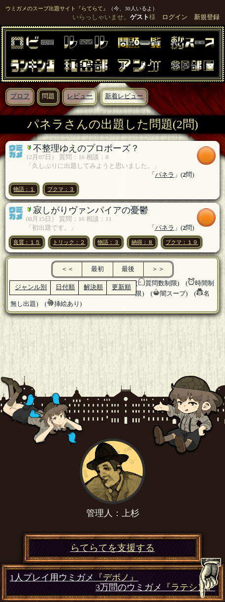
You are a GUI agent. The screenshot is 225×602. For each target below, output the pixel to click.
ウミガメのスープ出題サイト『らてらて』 (56, 8)
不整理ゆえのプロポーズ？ (86, 148)
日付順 (65, 287)
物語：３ (108, 242)
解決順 (93, 287)
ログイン (175, 17)
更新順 (121, 287)
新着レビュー (124, 96)
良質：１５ (26, 242)
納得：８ (142, 242)
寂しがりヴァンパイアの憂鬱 (90, 210)
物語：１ (24, 189)
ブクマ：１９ (181, 242)
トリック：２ (69, 242)
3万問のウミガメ (155, 587)
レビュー (80, 96)
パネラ (164, 174)
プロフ (20, 96)
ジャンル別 (31, 287)
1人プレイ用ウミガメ (74, 577)
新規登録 (207, 17)
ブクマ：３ (60, 189)
